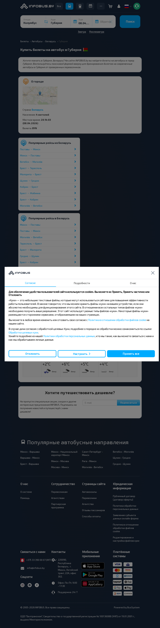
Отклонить (32, 353)
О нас (133, 282)
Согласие (30, 282)
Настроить (80, 353)
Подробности (82, 282)
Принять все (131, 353)
